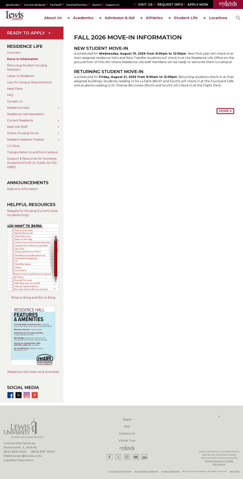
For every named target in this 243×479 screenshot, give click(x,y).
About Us (53, 18)
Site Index (234, 471)
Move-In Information (22, 59)
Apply (127, 419)
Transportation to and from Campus (32, 152)
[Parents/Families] (76, 5)
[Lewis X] (118, 457)
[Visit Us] (145, 5)
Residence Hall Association (25, 114)
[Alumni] (96, 5)
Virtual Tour (127, 440)
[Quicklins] (12, 5)
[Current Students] (34, 5)
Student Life (186, 18)
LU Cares (13, 146)
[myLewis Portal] (228, 4)
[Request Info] (170, 5)
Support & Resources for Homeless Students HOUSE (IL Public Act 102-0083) (32, 163)
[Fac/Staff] (56, 5)
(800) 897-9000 (43, 451)
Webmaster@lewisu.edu (23, 456)
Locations (218, 18)
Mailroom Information (22, 189)
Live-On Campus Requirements (29, 82)
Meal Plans (14, 88)
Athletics (154, 18)
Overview (13, 52)
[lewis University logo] (14, 18)
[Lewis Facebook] (110, 457)
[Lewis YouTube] (136, 457)
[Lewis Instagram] (127, 457)
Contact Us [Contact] (127, 433)
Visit (127, 426)
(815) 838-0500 (15, 451)
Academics (83, 18)
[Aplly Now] (197, 5)
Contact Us (15, 101)
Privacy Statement (170, 471)
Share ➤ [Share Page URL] (225, 111)
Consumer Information (120, 471)
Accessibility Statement (146, 471)
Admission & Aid (120, 18)
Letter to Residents (20, 76)
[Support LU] (112, 5)
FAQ (10, 95)
